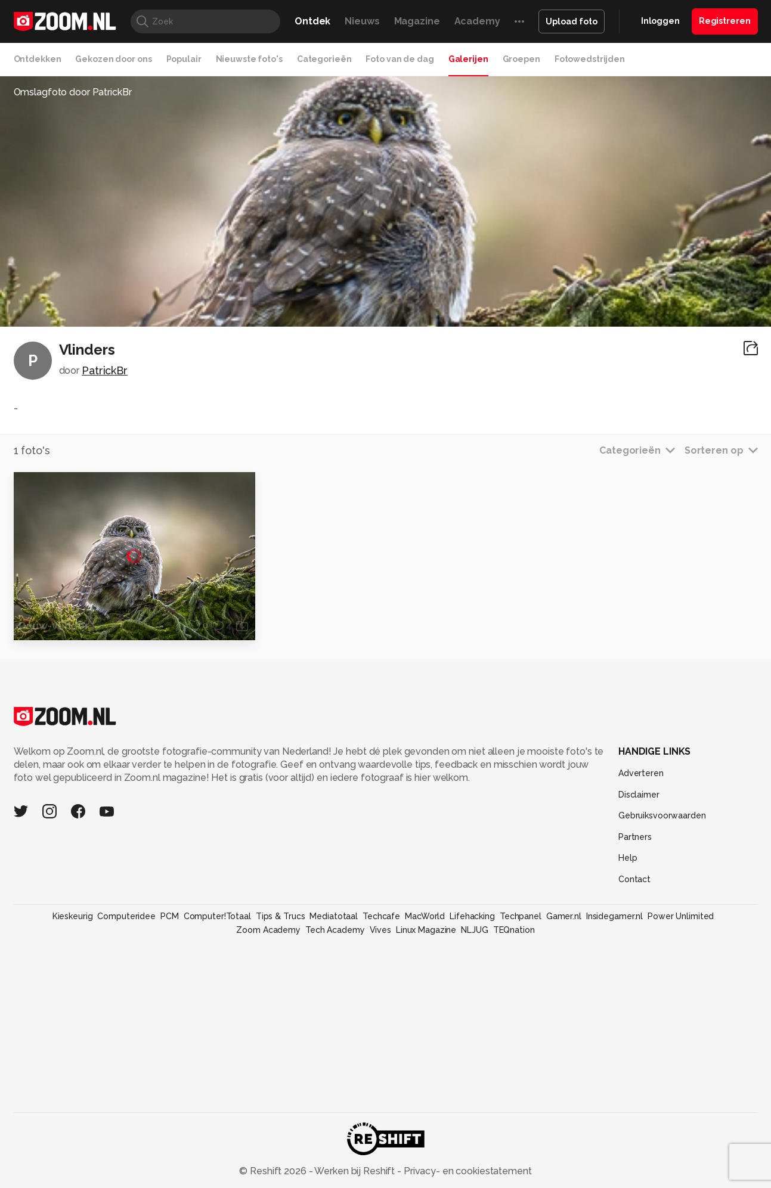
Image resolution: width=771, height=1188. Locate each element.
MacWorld (425, 916)
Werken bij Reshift (354, 1171)
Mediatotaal (333, 916)
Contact (634, 879)
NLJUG (474, 930)
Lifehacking (472, 916)
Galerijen (468, 59)
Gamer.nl (563, 916)
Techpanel (520, 916)
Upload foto (571, 21)
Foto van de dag (400, 59)
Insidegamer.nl (614, 916)
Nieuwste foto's (249, 59)
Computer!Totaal (217, 916)
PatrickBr (105, 370)
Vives (380, 930)
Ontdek (312, 21)
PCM (169, 916)
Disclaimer (638, 794)
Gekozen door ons (113, 59)
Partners (635, 837)
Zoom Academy (268, 930)
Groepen (521, 59)
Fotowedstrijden (590, 59)
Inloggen (660, 21)
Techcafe (381, 916)
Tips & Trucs (280, 916)
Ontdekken (37, 59)
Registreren (725, 21)
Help (627, 858)
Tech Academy (335, 930)
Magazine (417, 21)
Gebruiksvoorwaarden (662, 815)
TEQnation (514, 930)
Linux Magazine (426, 930)
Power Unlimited (681, 916)
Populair (184, 59)
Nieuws (362, 21)
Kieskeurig (72, 916)
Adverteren (641, 773)
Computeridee (126, 916)
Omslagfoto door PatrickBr (73, 92)
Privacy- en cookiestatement (466, 1171)
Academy (477, 21)
